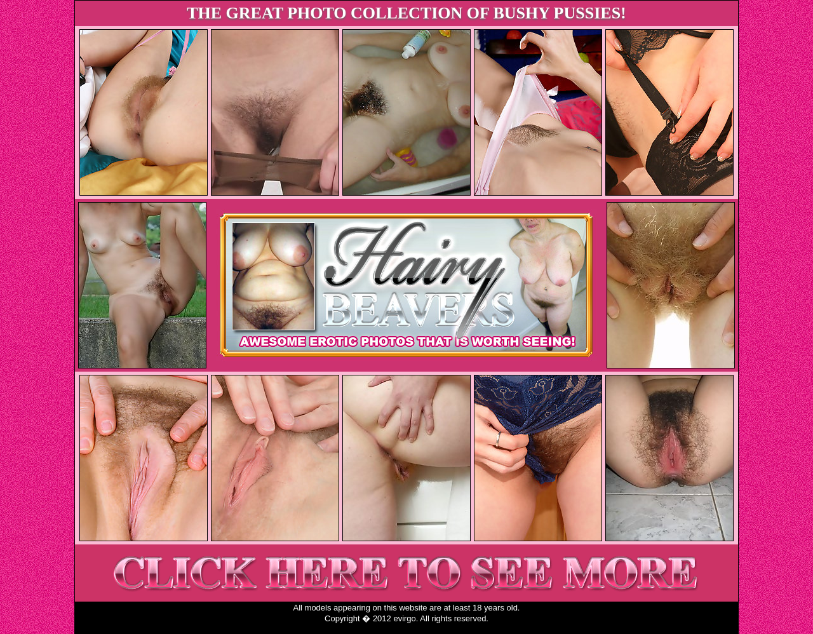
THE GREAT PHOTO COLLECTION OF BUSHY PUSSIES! (406, 13)
